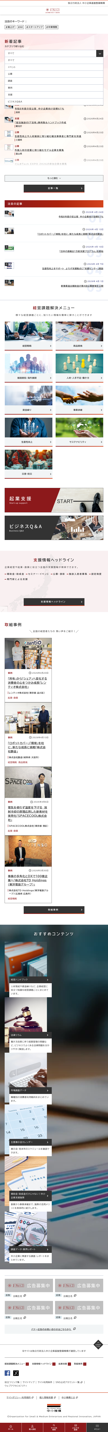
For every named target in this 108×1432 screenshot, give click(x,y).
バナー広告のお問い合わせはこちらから (53, 1329)
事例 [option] (10, 88)
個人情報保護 (47, 1397)
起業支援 (63, 1364)
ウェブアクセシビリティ (16, 1386)
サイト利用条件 (45, 1382)
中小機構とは (70, 1397)
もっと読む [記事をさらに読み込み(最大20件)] (52, 178)
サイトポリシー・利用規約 (20, 1397)
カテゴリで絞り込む (14, 46)
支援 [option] (10, 95)
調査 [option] (10, 81)
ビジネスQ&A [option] (15, 102)
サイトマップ (29, 1382)
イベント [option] (12, 67)
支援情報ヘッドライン (42, 1364)
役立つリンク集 (12, 1382)
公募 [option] (10, 74)
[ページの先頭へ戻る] (98, 1344)
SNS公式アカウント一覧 (68, 1382)
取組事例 (78, 1364)
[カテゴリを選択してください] (54, 53)
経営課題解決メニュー (15, 1364)
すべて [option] (11, 60)
